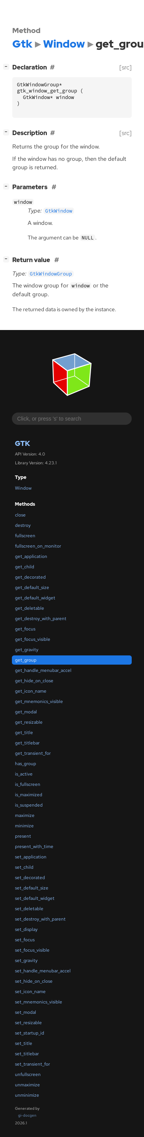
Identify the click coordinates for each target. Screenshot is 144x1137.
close (20, 515)
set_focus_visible (32, 950)
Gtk (22, 443)
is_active (24, 774)
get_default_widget (35, 598)
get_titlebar (27, 743)
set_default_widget (35, 898)
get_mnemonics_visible (39, 701)
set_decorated (30, 878)
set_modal (25, 1012)
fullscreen (25, 536)
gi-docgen (27, 1115)
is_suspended (29, 805)
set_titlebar (27, 1054)
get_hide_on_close (34, 681)
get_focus (25, 629)
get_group (25, 660)
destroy (23, 525)
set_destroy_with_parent (40, 919)
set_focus (25, 940)
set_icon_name (30, 991)
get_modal (26, 712)
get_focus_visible (32, 639)
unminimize (27, 1095)
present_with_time (34, 846)
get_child (24, 567)
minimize (24, 826)
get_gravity (26, 650)
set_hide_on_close (34, 981)
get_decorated (30, 577)
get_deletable (29, 608)
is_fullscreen (27, 784)
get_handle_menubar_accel (43, 670)
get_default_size (32, 587)
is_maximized (28, 795)
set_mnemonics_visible (38, 1002)
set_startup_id (29, 1033)
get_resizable (29, 722)
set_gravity (26, 960)
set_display (26, 929)
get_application (31, 556)
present (23, 836)
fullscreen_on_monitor (38, 546)
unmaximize (27, 1085)
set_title (23, 1043)
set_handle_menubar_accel (43, 971)
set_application (30, 857)
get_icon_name (30, 691)
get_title (24, 732)
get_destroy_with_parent (40, 619)
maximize (25, 815)
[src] (125, 67)
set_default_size (31, 888)
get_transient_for (33, 753)
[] (7, 66)
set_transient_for (32, 1064)
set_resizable (28, 1023)
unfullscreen (28, 1074)
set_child (24, 867)
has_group (25, 764)
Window (23, 488)
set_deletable (29, 909)
